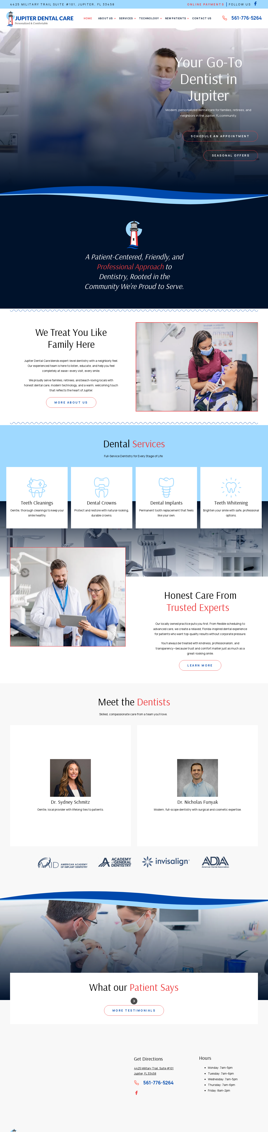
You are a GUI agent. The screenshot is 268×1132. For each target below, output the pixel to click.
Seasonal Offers (231, 155)
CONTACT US (201, 18)
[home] (39, 18)
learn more (200, 665)
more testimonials (134, 1010)
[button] (105, 18)
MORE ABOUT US (71, 402)
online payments (205, 4)
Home (88, 18)
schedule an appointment (220, 136)
